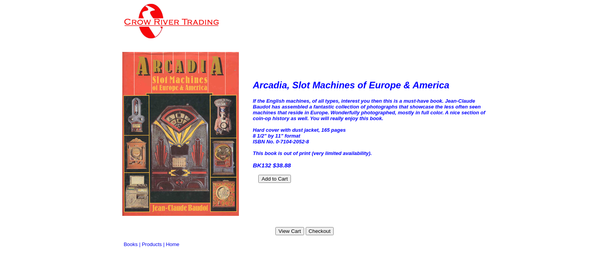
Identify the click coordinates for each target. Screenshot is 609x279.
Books (130, 244)
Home (172, 244)
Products (152, 244)
